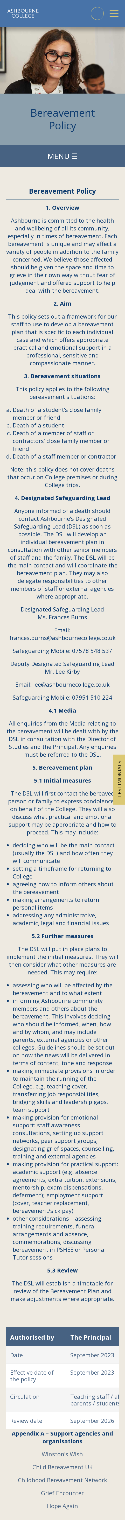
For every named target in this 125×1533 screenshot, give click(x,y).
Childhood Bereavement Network (62, 1480)
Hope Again (62, 1506)
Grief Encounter (62, 1493)
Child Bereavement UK (62, 1467)
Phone (97, 13)
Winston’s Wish (62, 1454)
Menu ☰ (62, 156)
